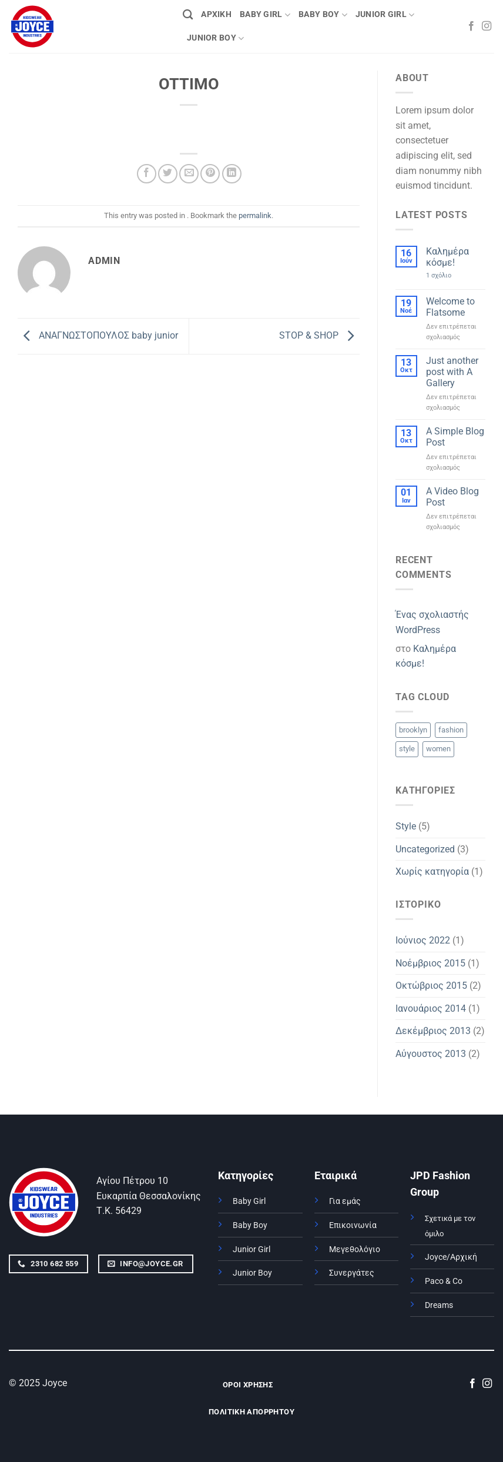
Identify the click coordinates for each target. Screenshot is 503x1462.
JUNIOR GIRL (385, 15)
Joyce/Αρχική (451, 1257)
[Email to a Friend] (189, 173)
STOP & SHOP (319, 335)
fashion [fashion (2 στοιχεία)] (451, 729)
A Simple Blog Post (455, 437)
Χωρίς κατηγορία (432, 871)
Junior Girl (251, 1249)
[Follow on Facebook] (471, 26)
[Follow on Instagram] (486, 26)
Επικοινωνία (353, 1225)
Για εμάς (345, 1201)
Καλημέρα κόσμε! (447, 257)
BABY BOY (323, 15)
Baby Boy (250, 1225)
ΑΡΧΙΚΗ (216, 14)
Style (405, 826)
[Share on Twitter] (167, 173)
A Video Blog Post (452, 497)
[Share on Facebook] (146, 173)
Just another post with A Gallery (452, 372)
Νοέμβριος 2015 (430, 963)
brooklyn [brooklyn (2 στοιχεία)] (413, 729)
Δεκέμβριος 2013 (433, 1030)
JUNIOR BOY (215, 38)
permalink (255, 215)
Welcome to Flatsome (450, 307)
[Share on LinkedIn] (232, 173)
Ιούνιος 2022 (422, 940)
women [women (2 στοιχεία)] (438, 748)
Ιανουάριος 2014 (430, 1008)
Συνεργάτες (351, 1273)
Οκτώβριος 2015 (431, 985)
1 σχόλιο (452, 275)
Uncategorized (425, 849)
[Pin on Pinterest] (210, 173)
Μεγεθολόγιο (354, 1249)
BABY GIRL (265, 15)
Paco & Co (443, 1281)
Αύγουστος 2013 (430, 1053)
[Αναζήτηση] (188, 15)
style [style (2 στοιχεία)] (407, 748)
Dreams (439, 1305)
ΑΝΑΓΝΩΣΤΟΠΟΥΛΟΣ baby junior (98, 335)
